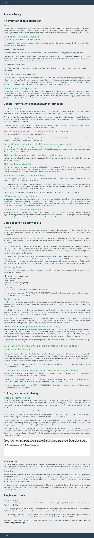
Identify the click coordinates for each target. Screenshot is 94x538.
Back (7, 3)
